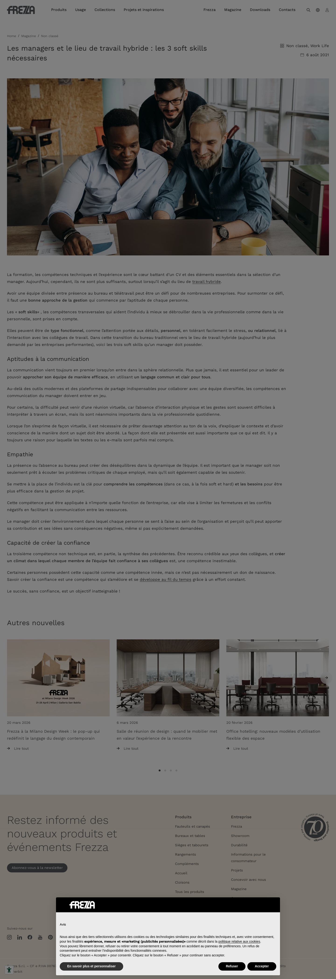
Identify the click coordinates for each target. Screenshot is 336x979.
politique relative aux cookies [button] (239, 941)
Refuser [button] (232, 966)
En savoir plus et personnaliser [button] (91, 966)
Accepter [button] (262, 966)
